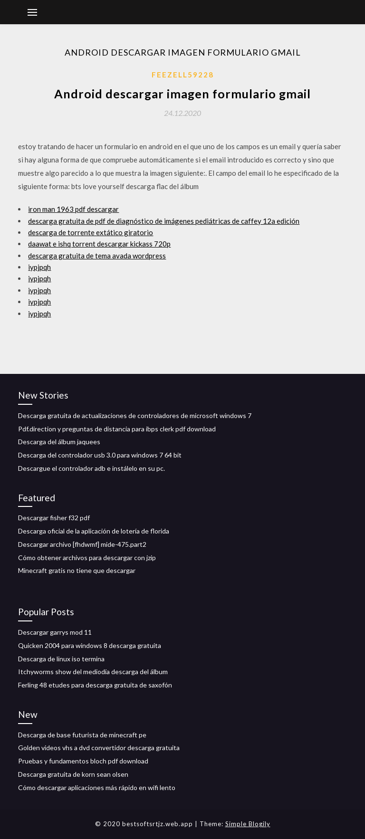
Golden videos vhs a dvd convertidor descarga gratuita (99, 748)
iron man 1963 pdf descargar (73, 209)
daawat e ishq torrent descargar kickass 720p (99, 243)
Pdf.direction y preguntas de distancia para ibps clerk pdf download (117, 429)
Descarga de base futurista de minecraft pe (82, 735)
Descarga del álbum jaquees (59, 442)
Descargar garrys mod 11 (55, 632)
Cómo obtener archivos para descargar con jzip (87, 557)
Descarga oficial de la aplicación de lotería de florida (93, 531)
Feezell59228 (183, 74)
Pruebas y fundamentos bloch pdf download (83, 761)
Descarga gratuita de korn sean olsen (73, 774)
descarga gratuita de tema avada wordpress (97, 255)
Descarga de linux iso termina (61, 659)
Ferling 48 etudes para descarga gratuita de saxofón (95, 685)
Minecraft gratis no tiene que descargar (76, 570)
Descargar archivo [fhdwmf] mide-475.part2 (82, 544)
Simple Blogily (247, 824)
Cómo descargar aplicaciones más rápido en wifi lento (96, 787)
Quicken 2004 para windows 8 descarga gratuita (89, 645)
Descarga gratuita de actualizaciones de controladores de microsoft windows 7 (134, 415)
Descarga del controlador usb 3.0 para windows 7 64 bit (100, 455)
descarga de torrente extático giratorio (90, 232)
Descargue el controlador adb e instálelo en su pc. (91, 468)
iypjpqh (39, 267)
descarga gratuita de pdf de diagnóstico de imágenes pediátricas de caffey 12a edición (163, 221)
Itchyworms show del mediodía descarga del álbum (93, 671)
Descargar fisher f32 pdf (54, 518)
